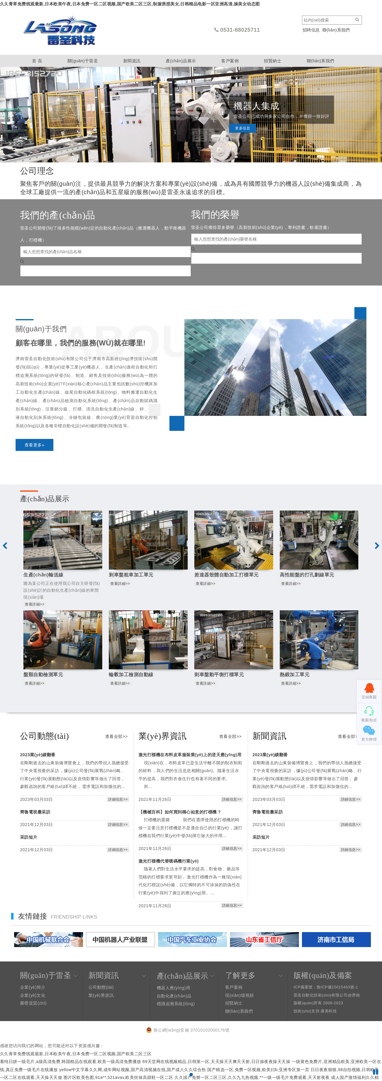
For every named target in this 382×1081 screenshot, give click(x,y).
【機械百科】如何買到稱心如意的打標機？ (180, 812)
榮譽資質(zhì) (33, 1003)
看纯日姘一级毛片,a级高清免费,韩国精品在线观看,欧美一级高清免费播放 (70, 1061)
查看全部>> (116, 736)
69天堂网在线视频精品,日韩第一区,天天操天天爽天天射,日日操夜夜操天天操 (216, 1061)
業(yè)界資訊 (101, 995)
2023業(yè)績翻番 (37, 754)
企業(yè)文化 (32, 995)
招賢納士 (272, 60)
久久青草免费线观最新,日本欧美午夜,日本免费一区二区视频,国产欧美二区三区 (76, 1053)
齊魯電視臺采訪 (35, 812)
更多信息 (242, 134)
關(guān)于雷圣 (82, 60)
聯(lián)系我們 (336, 30)
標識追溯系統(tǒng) (176, 1003)
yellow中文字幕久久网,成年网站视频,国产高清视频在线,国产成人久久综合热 (132, 1069)
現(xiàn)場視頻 (239, 995)
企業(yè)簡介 (32, 987)
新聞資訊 (132, 60)
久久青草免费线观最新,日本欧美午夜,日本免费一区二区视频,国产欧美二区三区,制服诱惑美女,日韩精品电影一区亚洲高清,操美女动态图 (130, 3)
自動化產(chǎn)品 (174, 996)
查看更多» (34, 445)
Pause (376, 1072)
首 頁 (37, 60)
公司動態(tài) (101, 987)
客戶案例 (230, 60)
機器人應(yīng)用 (173, 987)
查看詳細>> (34, 604)
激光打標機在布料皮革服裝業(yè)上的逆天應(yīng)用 (190, 754)
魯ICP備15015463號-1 (337, 987)
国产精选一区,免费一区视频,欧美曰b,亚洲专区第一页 (258, 1069)
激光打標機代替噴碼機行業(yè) (169, 861)
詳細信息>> (118, 799)
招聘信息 (311, 30)
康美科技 (329, 1011)
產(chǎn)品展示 (181, 60)
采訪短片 (28, 837)
